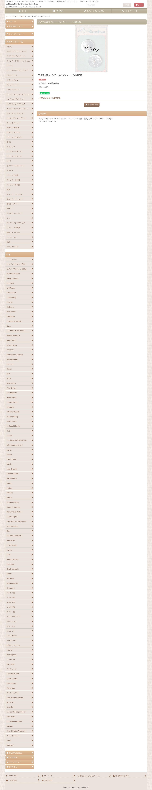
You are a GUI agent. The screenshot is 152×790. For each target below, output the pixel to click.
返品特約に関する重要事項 (49, 98)
